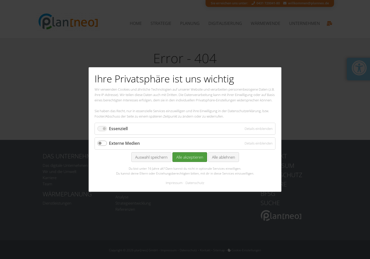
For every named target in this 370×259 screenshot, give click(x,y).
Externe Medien (124, 143)
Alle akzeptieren (189, 157)
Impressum (174, 182)
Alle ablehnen (223, 157)
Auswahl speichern (151, 157)
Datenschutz (195, 182)
